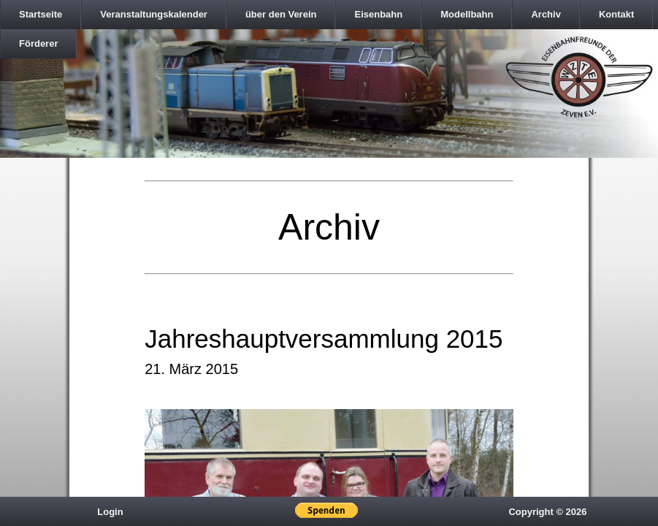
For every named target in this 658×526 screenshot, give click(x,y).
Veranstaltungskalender (153, 14)
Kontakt (616, 14)
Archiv (545, 14)
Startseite (40, 14)
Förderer (38, 43)
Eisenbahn (378, 14)
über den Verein (281, 14)
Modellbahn (466, 14)
